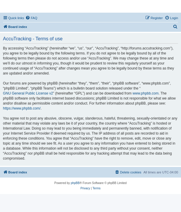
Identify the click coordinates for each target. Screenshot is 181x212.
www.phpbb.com (146, 93)
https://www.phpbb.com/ (21, 108)
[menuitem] (31, 17)
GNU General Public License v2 (28, 93)
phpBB (75, 183)
